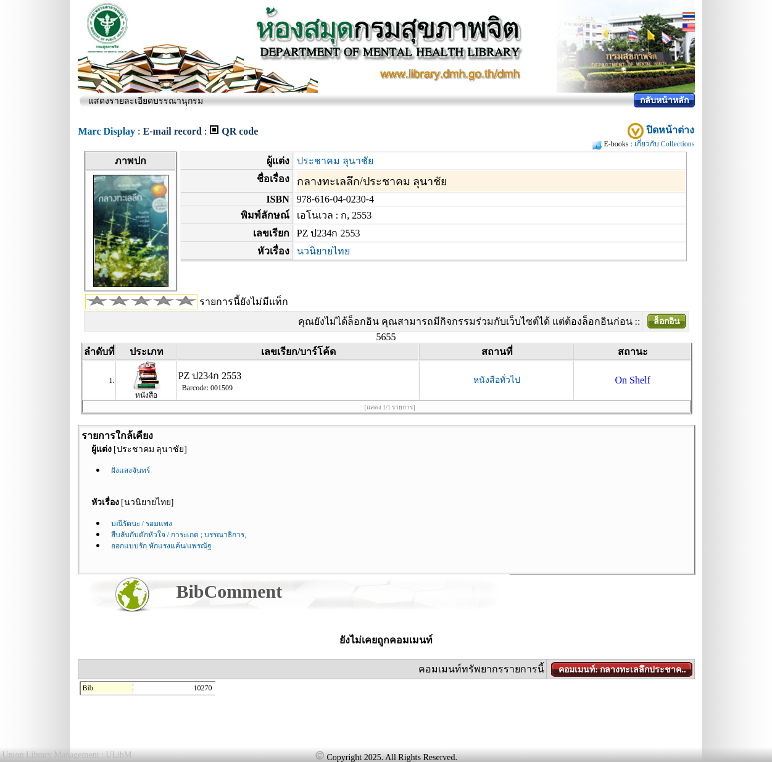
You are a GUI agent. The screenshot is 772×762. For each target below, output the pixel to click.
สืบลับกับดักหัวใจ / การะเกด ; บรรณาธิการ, (179, 534)
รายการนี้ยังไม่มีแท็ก (243, 301)
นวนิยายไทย (323, 251)
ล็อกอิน (667, 321)
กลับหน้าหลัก (664, 100)
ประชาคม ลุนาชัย (335, 161)
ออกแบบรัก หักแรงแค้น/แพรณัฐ (161, 546)
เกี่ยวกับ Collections (664, 144)
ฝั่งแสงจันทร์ (130, 470)
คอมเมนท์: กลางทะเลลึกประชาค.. (622, 669)
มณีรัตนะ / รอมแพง (141, 523)
